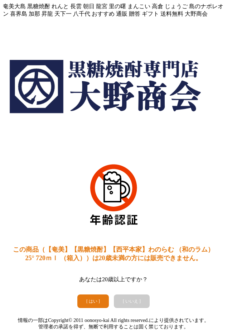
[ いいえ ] (132, 301)
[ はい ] (93, 301)
